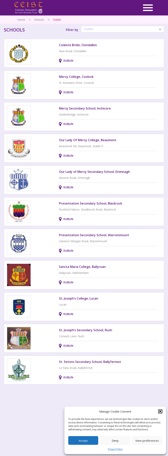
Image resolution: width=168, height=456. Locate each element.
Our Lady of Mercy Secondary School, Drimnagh (94, 172)
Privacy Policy (115, 449)
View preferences (147, 440)
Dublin (68, 60)
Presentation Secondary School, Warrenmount (94, 235)
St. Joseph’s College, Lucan (78, 298)
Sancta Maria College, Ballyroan (82, 267)
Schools (39, 19)
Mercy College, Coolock (76, 77)
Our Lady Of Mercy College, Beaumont (87, 140)
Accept (83, 440)
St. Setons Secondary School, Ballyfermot (90, 362)
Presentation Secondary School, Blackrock (90, 203)
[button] (160, 411)
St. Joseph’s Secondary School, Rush (85, 330)
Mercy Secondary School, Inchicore (85, 108)
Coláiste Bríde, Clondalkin (78, 45)
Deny (115, 440)
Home (21, 19)
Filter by (72, 30)
